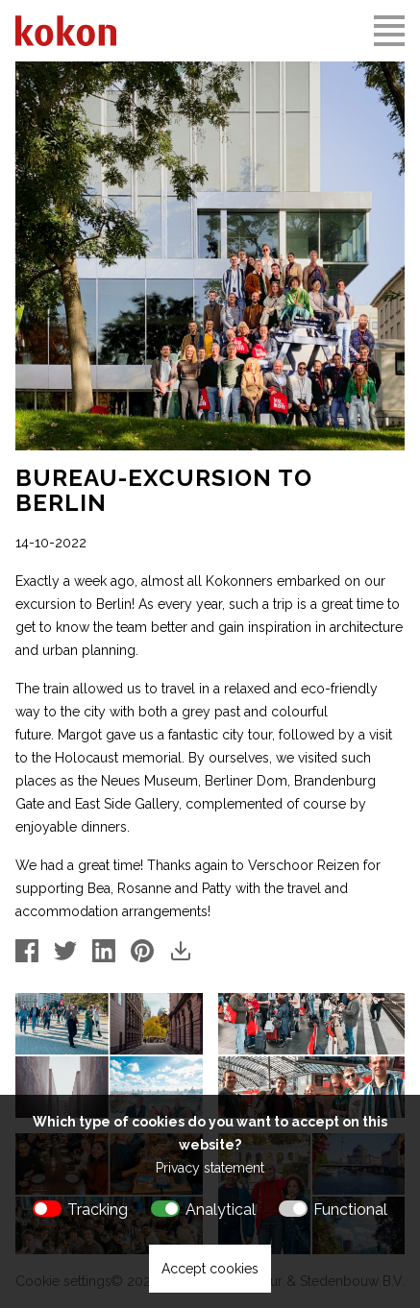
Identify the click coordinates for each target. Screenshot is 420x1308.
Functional (350, 1209)
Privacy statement (210, 1167)
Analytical (220, 1209)
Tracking (97, 1209)
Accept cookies (210, 1268)
